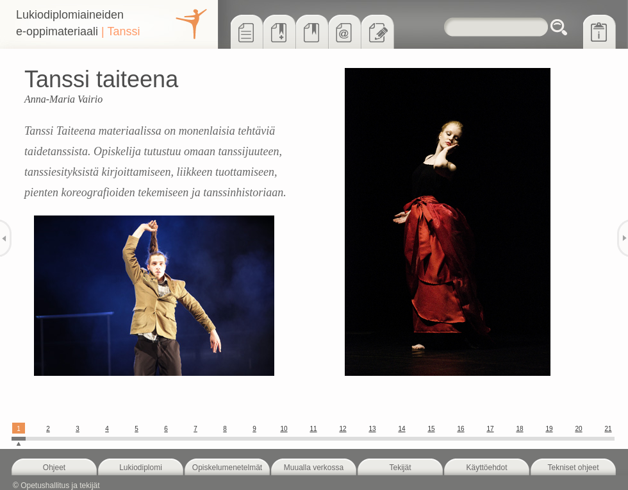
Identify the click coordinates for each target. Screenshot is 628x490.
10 (283, 428)
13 (372, 428)
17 (489, 428)
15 (430, 428)
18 (519, 428)
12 (342, 428)
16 (460, 428)
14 (401, 428)
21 (607, 428)
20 (578, 428)
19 (548, 428)
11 (313, 428)
